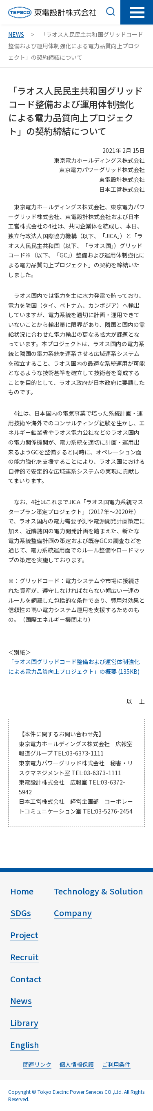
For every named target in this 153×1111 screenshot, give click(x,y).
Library (24, 1022)
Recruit (24, 957)
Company (73, 913)
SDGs (20, 913)
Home (21, 891)
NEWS (16, 34)
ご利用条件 (116, 1064)
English (24, 1045)
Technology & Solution (98, 891)
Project (24, 935)
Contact (26, 979)
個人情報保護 (77, 1064)
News (21, 1000)
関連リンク (37, 1064)
